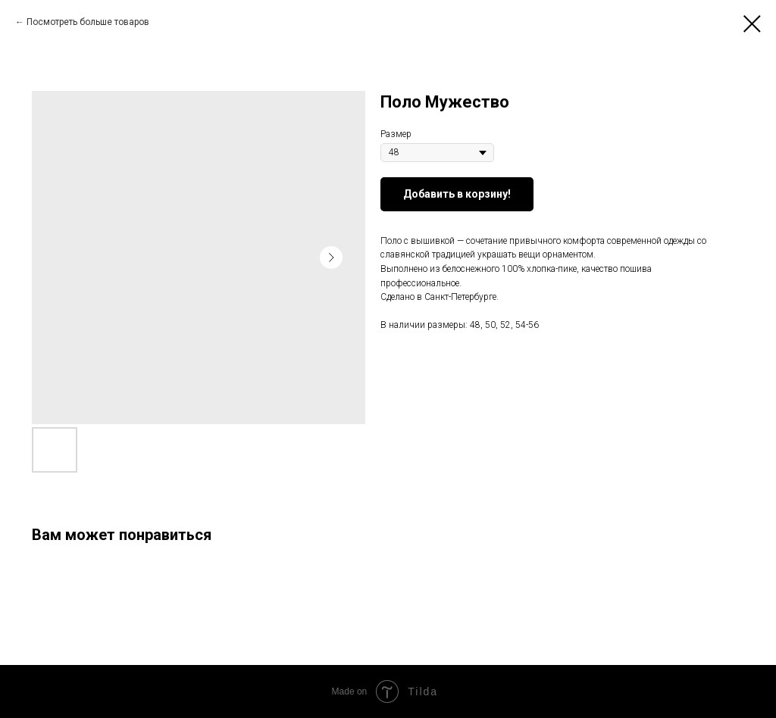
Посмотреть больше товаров (88, 22)
